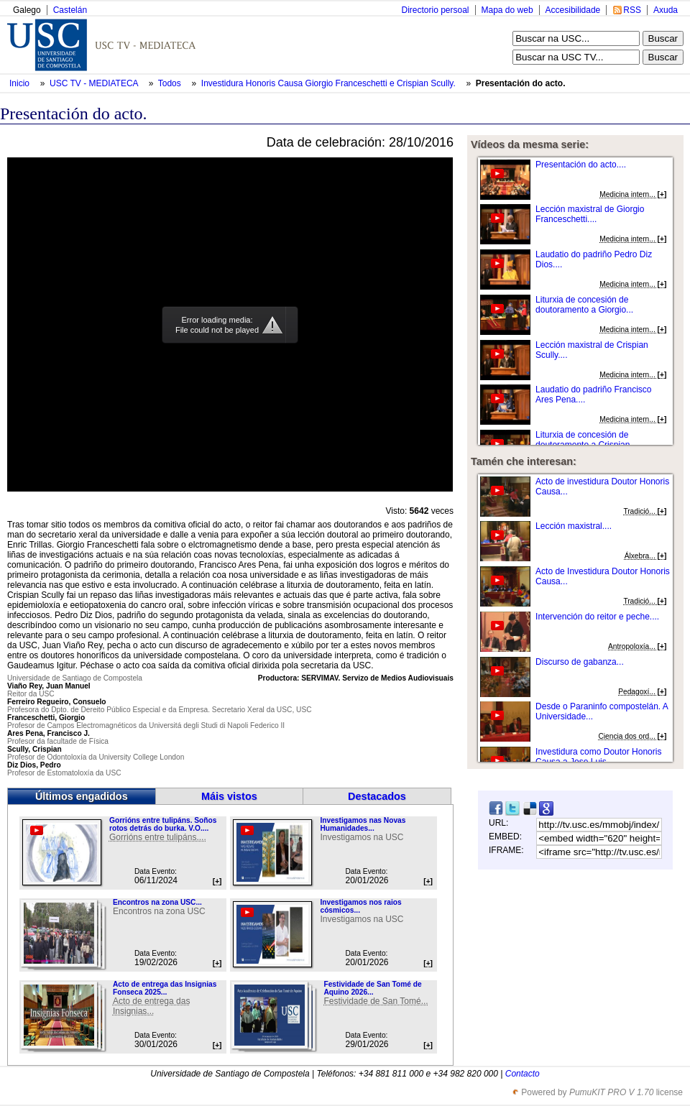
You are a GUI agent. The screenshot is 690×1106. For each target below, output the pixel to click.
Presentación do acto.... (580, 165)
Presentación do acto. (521, 83)
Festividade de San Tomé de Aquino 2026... (372, 988)
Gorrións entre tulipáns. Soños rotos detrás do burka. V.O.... (162, 824)
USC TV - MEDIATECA (95, 83)
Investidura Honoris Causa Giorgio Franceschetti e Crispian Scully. (329, 83)
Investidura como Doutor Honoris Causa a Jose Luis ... (598, 757)
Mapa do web (507, 10)
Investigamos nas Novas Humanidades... (362, 824)
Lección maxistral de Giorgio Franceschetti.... (589, 214)
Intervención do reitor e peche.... (597, 617)
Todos (170, 83)
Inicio (20, 83)
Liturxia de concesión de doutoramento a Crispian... (586, 440)
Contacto (522, 1074)
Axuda (665, 10)
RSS (632, 10)
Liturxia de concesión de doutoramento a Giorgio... (584, 305)
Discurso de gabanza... (579, 662)
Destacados (377, 796)
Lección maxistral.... (573, 526)
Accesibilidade (573, 10)
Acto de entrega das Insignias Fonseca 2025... (164, 988)
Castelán (70, 10)
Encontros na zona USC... (157, 902)
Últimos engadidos (81, 796)
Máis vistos (229, 796)
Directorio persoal (435, 10)
